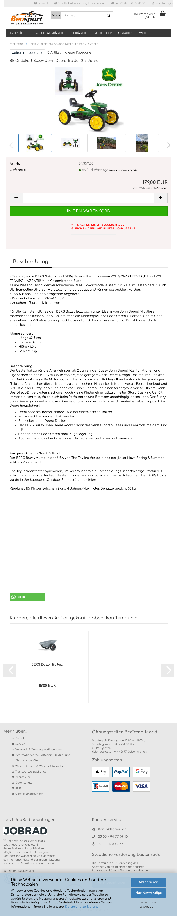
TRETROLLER (102, 33)
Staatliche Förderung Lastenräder (79, 3)
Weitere (145, 33)
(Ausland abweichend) (123, 170)
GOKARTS (125, 33)
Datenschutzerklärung (82, 906)
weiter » (18, 52)
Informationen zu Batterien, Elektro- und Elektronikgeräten (42, 757)
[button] (167, 145)
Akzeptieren (148, 882)
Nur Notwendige (148, 893)
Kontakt (20, 738)
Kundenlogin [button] (162, 3)
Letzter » (35, 52)
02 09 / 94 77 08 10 (110, 837)
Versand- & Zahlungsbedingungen (38, 749)
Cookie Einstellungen (29, 793)
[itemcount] (88, 198)
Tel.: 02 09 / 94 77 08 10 (128, 3)
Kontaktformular (109, 829)
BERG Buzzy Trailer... (47, 664)
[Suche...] (56, 15)
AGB (18, 788)
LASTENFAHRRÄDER (48, 33)
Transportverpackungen (31, 771)
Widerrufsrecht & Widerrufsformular (39, 766)
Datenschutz (23, 782)
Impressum (22, 777)
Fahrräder (18, 33)
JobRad (41, 3)
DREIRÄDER (77, 33)
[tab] (89, 362)
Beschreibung (30, 261)
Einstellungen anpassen (147, 904)
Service (20, 744)
